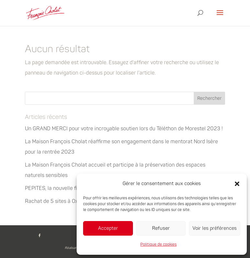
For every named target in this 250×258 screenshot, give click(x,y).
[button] (237, 184)
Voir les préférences (214, 228)
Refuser (161, 228)
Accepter (108, 228)
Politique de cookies (158, 244)
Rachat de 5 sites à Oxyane (57, 201)
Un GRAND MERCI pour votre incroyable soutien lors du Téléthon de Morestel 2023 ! (124, 128)
